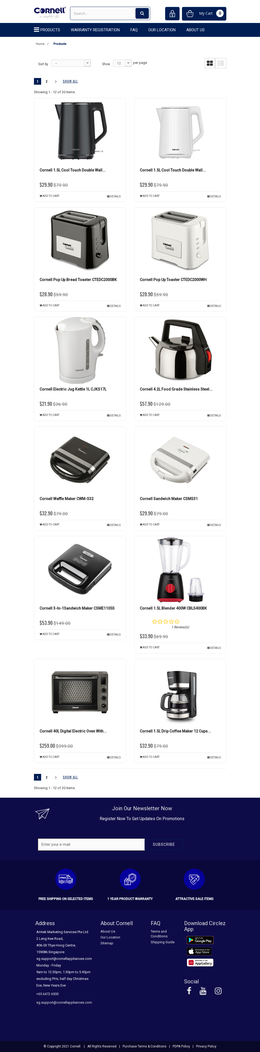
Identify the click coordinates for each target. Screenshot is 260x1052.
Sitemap (106, 943)
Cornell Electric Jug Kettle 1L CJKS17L (73, 389)
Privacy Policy (206, 1046)
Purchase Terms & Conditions (144, 1046)
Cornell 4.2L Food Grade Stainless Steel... (176, 389)
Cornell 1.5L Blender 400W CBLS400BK (173, 608)
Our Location (162, 30)
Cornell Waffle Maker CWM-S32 (67, 499)
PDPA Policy (181, 1046)
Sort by (43, 64)
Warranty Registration (95, 30)
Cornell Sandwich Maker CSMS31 (169, 499)
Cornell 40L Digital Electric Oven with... (73, 731)
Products (50, 30)
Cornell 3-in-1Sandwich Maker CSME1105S (77, 608)
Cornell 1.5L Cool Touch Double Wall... (73, 170)
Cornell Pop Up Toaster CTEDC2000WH (173, 280)
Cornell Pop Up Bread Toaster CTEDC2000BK (78, 280)
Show (106, 64)
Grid (210, 63)
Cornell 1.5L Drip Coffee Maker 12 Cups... (175, 731)
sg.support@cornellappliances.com (64, 1002)
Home (40, 44)
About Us (195, 30)
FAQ (134, 30)
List (221, 63)
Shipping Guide (162, 942)
